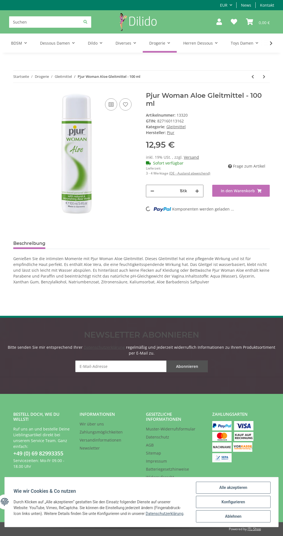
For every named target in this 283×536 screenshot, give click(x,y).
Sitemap (153, 453)
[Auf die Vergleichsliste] (111, 104)
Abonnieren (187, 366)
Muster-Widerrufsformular (170, 429)
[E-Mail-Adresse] (141, 366)
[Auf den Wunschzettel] (125, 104)
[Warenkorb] (258, 22)
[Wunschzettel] (234, 22)
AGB (150, 445)
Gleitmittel (176, 126)
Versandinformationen (100, 440)
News (246, 5)
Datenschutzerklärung (104, 347)
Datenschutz (157, 437)
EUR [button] (223, 5)
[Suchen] (50, 22)
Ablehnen (233, 516)
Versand (191, 157)
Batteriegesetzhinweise (167, 469)
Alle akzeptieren (233, 487)
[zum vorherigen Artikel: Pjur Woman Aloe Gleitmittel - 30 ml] (252, 77)
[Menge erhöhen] (197, 191)
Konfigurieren (233, 502)
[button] (219, 22)
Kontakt (267, 5)
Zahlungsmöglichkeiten (101, 432)
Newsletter (90, 448)
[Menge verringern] (152, 191)
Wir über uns (92, 424)
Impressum (156, 461)
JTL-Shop (254, 529)
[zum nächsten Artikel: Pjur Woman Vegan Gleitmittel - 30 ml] (264, 77)
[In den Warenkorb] (241, 191)
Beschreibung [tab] (29, 243)
